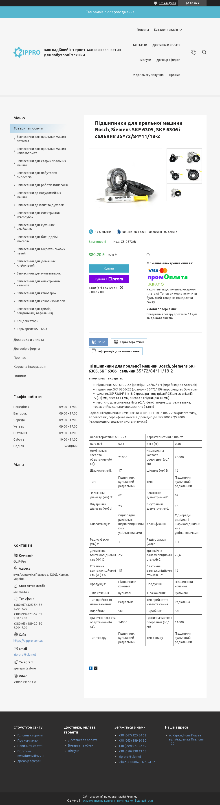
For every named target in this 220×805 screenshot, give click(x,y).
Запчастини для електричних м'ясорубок (38, 215)
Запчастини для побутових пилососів (37, 175)
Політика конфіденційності (135, 800)
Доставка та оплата (82, 740)
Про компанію (28, 740)
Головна (143, 29)
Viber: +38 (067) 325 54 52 (137, 762)
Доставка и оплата (166, 45)
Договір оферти (168, 60)
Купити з (109, 279)
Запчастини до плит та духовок (40, 205)
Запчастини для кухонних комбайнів (36, 227)
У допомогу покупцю (148, 75)
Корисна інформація (29, 366)
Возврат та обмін (80, 745)
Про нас (174, 75)
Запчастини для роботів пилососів (42, 185)
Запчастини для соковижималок (41, 301)
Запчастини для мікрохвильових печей (41, 251)
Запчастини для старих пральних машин (41, 163)
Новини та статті (30, 746)
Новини (19, 376)
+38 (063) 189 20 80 (132, 740)
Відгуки (145, 60)
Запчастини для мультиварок (39, 273)
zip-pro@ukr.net (24, 654)
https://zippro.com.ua (28, 640)
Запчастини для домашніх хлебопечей (36, 263)
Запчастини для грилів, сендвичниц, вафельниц (35, 311)
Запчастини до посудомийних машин (39, 195)
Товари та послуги (28, 128)
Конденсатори (27, 321)
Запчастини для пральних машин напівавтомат (41, 151)
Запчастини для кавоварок (36, 293)
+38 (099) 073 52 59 (132, 746)
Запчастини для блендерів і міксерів (37, 239)
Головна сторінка (30, 735)
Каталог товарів (166, 29)
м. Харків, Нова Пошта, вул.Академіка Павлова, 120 (186, 740)
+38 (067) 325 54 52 (132, 735)
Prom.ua (132, 796)
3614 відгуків (167, 3)
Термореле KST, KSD (32, 329)
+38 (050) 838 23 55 (132, 751)
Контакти (140, 45)
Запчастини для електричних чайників (38, 283)
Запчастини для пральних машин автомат (41, 139)
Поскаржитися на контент (98, 800)
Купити (109, 268)
